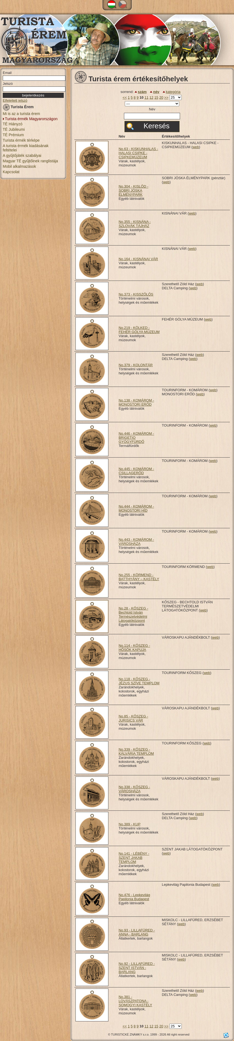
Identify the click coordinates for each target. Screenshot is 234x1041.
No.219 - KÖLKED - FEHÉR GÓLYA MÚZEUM (138, 330)
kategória (173, 92)
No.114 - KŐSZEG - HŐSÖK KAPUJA (134, 648)
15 (156, 97)
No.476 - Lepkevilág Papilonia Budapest (134, 897)
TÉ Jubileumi (14, 129)
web (196, 147)
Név (152, 109)
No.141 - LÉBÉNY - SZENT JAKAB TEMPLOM (133, 858)
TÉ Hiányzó (12, 124)
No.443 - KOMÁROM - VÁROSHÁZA (136, 541)
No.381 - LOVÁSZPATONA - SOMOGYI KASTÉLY (135, 1001)
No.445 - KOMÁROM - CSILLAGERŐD (136, 471)
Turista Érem (18, 108)
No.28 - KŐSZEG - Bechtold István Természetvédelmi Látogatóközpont (133, 614)
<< (125, 97)
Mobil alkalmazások (19, 166)
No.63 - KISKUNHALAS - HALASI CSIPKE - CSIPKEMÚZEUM (138, 153)
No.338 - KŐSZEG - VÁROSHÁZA (134, 789)
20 (161, 97)
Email (7, 73)
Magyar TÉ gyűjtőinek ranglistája (30, 161)
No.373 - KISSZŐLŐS (135, 294)
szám (142, 92)
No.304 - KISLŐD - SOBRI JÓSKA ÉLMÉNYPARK (133, 190)
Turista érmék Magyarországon (31, 119)
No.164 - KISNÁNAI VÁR (138, 259)
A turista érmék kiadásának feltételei (25, 148)
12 (151, 97)
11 (146, 97)
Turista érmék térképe (21, 140)
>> (166, 97)
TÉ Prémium (13, 135)
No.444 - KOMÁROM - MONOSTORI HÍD (136, 508)
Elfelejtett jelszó (15, 100)
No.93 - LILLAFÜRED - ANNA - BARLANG (136, 932)
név (156, 92)
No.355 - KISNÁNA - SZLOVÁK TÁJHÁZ (134, 224)
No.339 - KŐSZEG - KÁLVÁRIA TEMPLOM (136, 751)
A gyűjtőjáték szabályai (22, 155)
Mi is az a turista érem (21, 113)
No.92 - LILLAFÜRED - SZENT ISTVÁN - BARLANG (136, 968)
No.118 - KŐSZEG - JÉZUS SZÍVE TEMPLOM (138, 681)
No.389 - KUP (129, 824)
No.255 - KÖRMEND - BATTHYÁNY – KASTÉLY (138, 577)
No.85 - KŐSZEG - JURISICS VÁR (133, 718)
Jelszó (8, 84)
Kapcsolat (11, 172)
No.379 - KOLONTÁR (135, 365)
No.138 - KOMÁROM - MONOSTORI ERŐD (136, 402)
